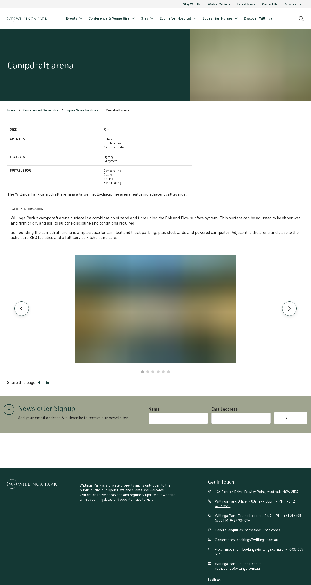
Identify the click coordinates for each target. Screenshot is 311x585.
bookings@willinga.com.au (257, 539)
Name (154, 409)
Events (74, 18)
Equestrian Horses (220, 18)
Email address (224, 409)
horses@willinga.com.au (264, 529)
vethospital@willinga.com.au (237, 568)
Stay (147, 18)
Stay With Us (192, 4)
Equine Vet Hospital (178, 18)
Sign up (291, 418)
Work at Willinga (219, 4)
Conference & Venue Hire (112, 18)
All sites (293, 4)
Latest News (246, 4)
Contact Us (270, 4)
